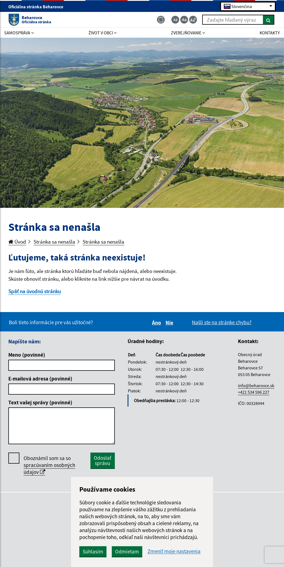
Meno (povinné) (26, 354)
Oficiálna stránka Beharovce (38, 6)
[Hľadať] (268, 20)
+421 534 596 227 (253, 392)
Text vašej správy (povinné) (40, 402)
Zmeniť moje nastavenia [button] (174, 551)
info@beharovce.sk (256, 385)
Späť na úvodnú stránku (34, 291)
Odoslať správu (102, 460)
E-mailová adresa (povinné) (40, 378)
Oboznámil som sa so (49, 465)
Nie (170, 322)
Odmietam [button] (127, 551)
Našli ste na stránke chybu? (222, 322)
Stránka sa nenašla (54, 241)
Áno (157, 322)
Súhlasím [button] (93, 551)
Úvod (17, 241)
